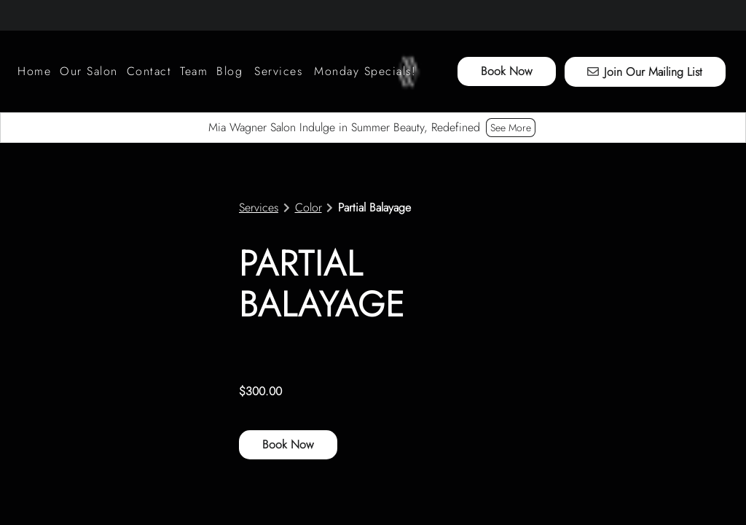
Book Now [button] (288, 444)
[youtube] (98, 14)
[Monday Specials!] (365, 71)
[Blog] (229, 71)
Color (308, 208)
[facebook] (71, 14)
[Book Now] (506, 71)
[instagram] (24, 14)
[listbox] (88, 71)
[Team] (194, 71)
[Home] (36, 71)
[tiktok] (45, 14)
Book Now (507, 71)
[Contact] (149, 71)
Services (258, 208)
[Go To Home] (408, 71)
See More (510, 127)
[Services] (278, 71)
